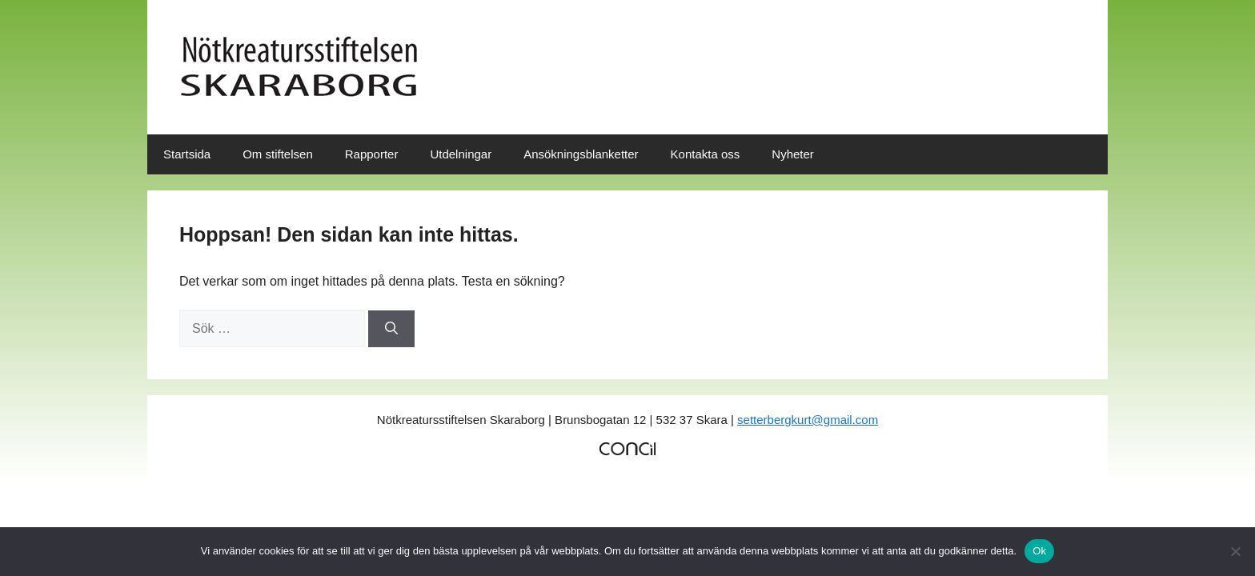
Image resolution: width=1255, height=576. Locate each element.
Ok (1039, 551)
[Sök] (391, 328)
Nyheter (793, 154)
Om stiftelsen (278, 154)
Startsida (187, 154)
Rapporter (372, 154)
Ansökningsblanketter (580, 154)
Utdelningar (460, 154)
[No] (1235, 551)
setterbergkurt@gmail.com (807, 419)
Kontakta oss (705, 154)
